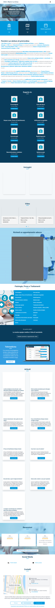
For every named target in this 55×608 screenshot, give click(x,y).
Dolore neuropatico (37, 302)
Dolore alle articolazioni (20, 320)
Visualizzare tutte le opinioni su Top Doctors (27, 550)
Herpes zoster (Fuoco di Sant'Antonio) (23, 295)
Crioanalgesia (18, 292)
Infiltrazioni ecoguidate (38, 295)
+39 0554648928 (34, 591)
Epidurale (35, 312)
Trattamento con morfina (20, 312)
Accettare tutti (39, 603)
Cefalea (17, 302)
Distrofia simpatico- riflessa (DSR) (41, 307)
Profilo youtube (38, 562)
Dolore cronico (18, 310)
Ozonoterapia (18, 297)
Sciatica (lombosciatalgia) (39, 310)
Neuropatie (35, 317)
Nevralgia (17, 315)
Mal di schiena (18, 307)
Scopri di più (14, 108)
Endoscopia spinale (19, 305)
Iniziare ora (10, 361)
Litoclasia (35, 320)
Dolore (16, 322)
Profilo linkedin (13, 562)
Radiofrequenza (36, 297)
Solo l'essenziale (27, 603)
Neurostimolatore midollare (21, 300)
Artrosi (34, 315)
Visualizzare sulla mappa (14, 585)
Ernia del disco (36, 292)
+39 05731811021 (34, 583)
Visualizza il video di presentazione (13, 15)
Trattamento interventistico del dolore (23, 317)
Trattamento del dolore (38, 305)
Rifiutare (16, 603)
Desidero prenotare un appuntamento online (27, 336)
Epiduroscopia (36, 300)
